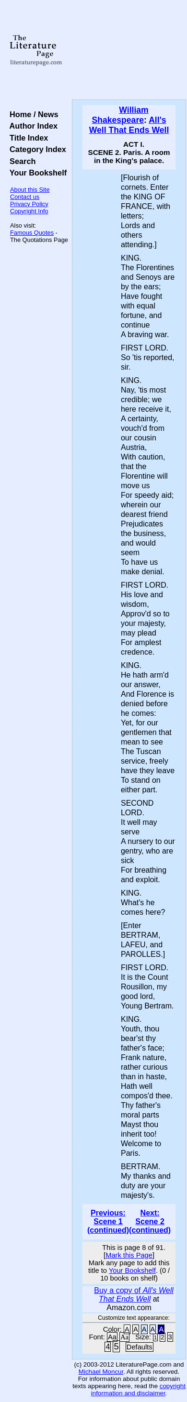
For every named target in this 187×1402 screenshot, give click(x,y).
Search (20, 161)
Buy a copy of (134, 1294)
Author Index (31, 125)
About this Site (30, 189)
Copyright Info (29, 211)
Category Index (35, 149)
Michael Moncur (101, 1371)
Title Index (26, 137)
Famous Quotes (32, 232)
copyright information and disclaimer (138, 1389)
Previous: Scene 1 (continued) (108, 1221)
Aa (112, 1337)
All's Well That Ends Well (129, 125)
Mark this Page (128, 1255)
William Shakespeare (120, 115)
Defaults (139, 1347)
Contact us (24, 196)
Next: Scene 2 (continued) (150, 1221)
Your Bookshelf (36, 172)
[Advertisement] (129, 50)
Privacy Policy (29, 204)
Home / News (31, 114)
